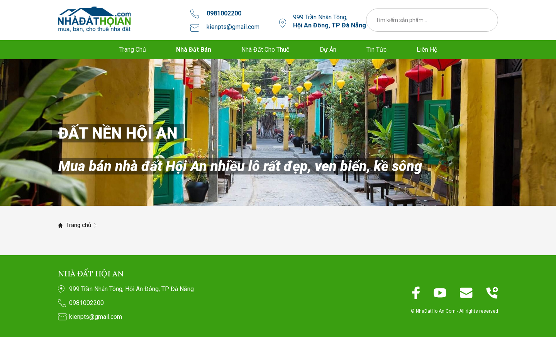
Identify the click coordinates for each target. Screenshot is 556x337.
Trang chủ (78, 225)
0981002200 (224, 13)
